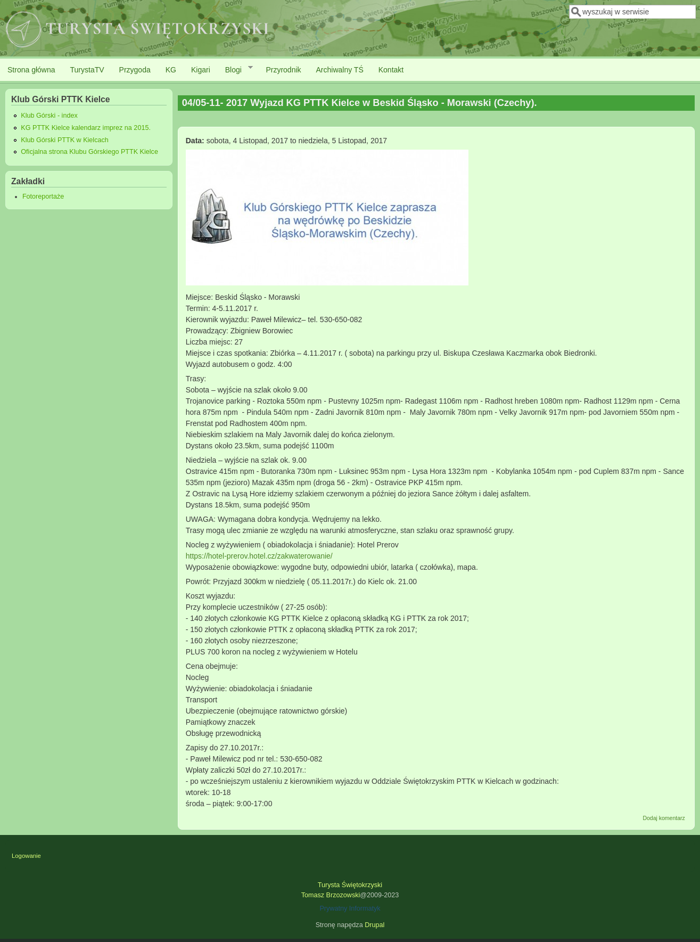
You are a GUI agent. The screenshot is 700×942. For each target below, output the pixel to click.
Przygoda (135, 69)
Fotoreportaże (43, 196)
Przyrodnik (283, 69)
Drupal (374, 925)
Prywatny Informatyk (349, 908)
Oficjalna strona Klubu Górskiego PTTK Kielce (89, 151)
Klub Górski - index (49, 115)
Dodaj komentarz (664, 818)
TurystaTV (87, 69)
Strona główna (31, 69)
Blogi (235, 69)
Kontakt (390, 69)
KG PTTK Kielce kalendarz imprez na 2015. (86, 128)
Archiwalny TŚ (340, 69)
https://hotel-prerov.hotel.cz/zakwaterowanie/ (259, 556)
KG (171, 69)
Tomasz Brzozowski (330, 895)
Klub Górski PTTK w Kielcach (64, 140)
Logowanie (26, 856)
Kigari (200, 69)
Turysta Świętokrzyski (350, 885)
